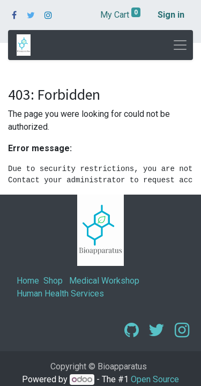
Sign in (171, 15)
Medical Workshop (104, 281)
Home (28, 281)
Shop (53, 281)
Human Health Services (60, 293)
